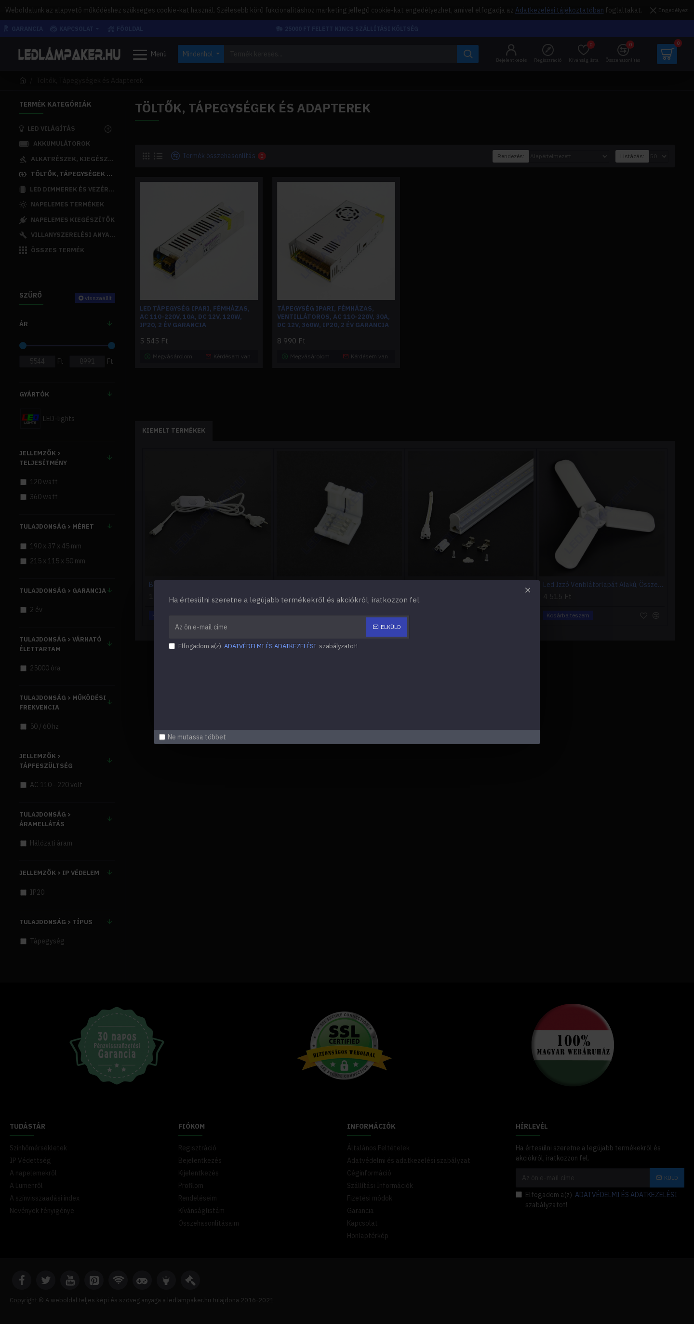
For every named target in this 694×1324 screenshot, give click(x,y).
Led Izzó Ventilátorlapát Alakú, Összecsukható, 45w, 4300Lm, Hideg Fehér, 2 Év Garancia (604, 584)
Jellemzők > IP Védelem (59, 873)
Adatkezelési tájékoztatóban (559, 10)
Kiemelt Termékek (173, 430)
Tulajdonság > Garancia (62, 591)
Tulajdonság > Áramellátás (45, 819)
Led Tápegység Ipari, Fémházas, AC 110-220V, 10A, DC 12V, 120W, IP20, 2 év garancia (195, 317)
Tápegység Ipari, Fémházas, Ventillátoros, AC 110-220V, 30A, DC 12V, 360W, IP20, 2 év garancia (333, 317)
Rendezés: (510, 156)
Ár (23, 324)
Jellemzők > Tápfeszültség (46, 761)
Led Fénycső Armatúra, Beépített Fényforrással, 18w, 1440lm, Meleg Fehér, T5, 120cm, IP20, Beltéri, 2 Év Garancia (473, 584)
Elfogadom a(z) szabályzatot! (597, 1199)
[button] (397, 633)
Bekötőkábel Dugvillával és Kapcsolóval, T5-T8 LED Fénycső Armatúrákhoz (210, 584)
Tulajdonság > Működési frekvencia (62, 702)
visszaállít (98, 297)
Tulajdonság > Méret (56, 526)
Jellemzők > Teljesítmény (43, 458)
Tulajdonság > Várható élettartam (60, 644)
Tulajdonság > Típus (56, 922)
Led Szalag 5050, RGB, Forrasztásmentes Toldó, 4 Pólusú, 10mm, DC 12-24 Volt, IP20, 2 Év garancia (341, 584)
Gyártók (34, 394)
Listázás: (632, 156)
